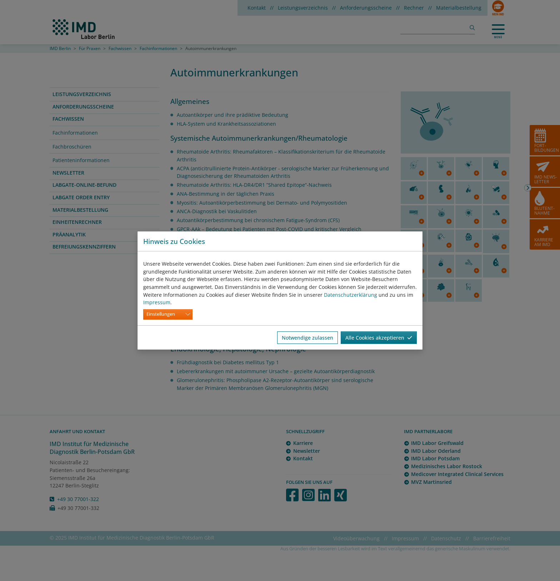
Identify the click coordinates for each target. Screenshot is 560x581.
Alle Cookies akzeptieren (378, 337)
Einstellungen (160, 314)
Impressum (156, 302)
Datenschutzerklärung (350, 294)
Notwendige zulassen (307, 337)
